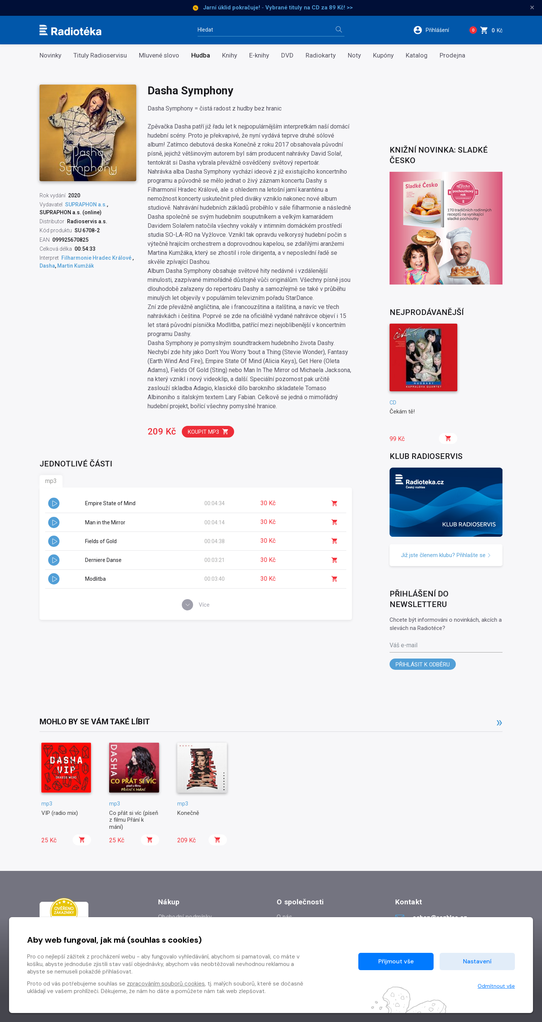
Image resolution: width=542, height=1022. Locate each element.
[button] (436, 30)
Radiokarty (321, 55)
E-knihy (259, 55)
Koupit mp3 (208, 431)
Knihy (229, 55)
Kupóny (383, 55)
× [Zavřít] (532, 7)
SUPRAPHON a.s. (86, 204)
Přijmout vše (396, 961)
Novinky (50, 55)
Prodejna (452, 55)
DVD (287, 55)
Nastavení (477, 961)
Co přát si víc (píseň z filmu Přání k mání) (133, 820)
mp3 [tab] (51, 481)
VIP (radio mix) (59, 813)
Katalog (417, 55)
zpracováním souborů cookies (166, 983)
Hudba (200, 55)
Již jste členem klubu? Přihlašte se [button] (446, 555)
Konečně (188, 813)
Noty (354, 55)
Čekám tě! (402, 411)
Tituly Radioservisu (100, 55)
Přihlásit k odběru (423, 664)
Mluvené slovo (159, 55)
